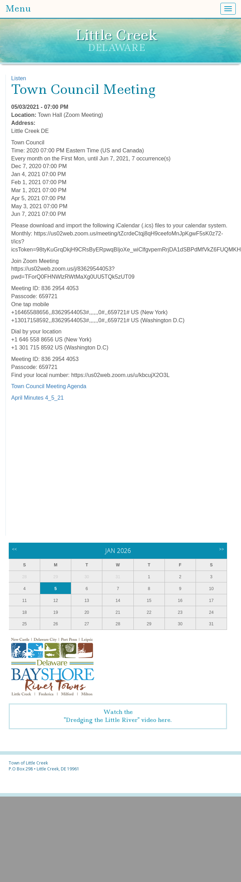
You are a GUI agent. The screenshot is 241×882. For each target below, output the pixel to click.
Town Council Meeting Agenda (48, 386)
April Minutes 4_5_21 (37, 398)
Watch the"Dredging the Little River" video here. (118, 716)
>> (221, 549)
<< (14, 549)
